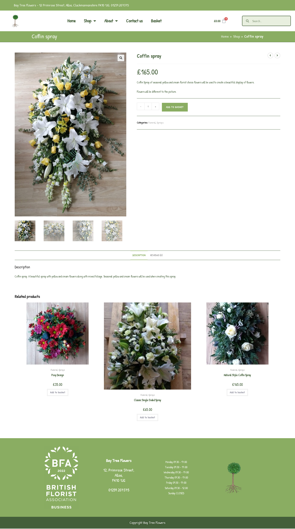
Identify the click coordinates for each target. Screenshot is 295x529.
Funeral (151, 122)
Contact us (134, 21)
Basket (156, 21)
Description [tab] (139, 255)
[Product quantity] (148, 106)
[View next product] (277, 55)
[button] (121, 58)
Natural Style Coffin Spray (237, 375)
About (111, 21)
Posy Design (57, 375)
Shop (90, 21)
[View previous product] (270, 55)
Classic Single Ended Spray (147, 401)
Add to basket (175, 107)
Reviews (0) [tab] (156, 255)
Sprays (160, 122)
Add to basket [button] (57, 393)
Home (71, 21)
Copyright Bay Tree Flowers (147, 523)
